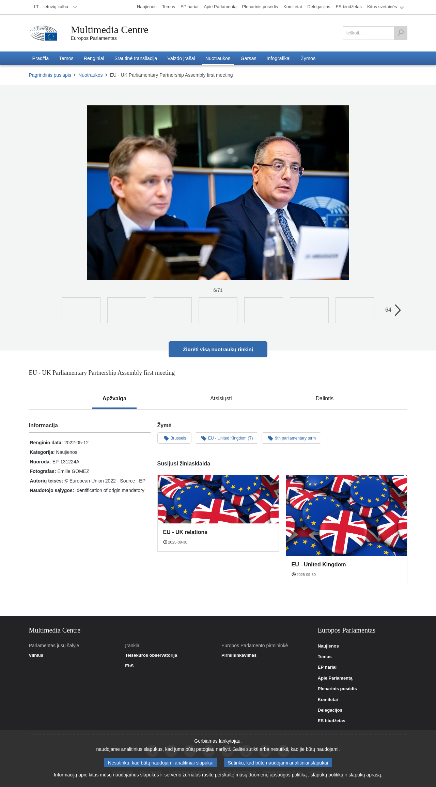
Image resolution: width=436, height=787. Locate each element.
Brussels (174, 438)
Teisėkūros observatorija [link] (151, 655)
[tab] (114, 398)
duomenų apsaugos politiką (278, 774)
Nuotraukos (90, 75)
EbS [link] (129, 666)
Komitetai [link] (328, 699)
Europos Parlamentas (94, 38)
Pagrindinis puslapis (50, 75)
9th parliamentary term (291, 438)
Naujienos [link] (328, 646)
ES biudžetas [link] (331, 720)
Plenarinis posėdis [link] (337, 688)
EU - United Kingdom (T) (226, 438)
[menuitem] (54, 7)
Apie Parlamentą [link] (335, 678)
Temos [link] (325, 656)
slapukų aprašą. (365, 774)
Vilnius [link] (36, 655)
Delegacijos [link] (330, 710)
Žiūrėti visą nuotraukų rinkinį (218, 349)
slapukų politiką (327, 774)
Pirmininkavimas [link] (238, 655)
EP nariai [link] (327, 667)
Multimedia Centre (110, 29)
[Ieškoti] (400, 33)
